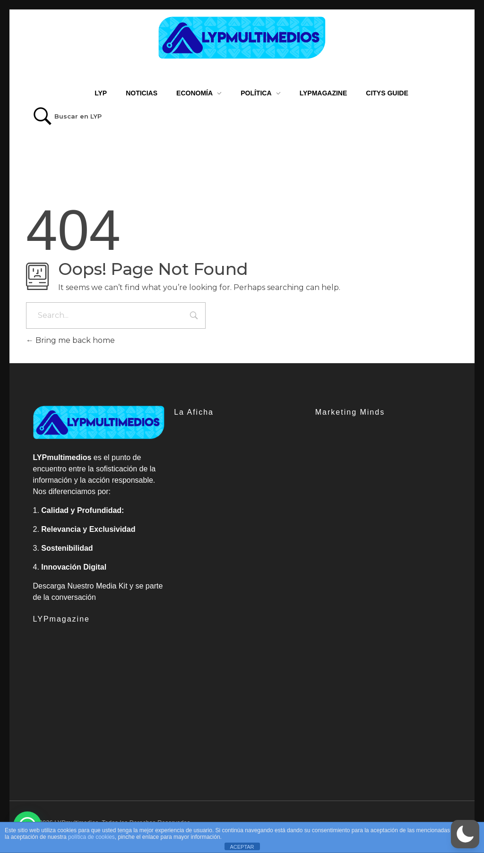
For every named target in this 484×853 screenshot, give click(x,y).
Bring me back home (70, 340)
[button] (465, 834)
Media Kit (112, 586)
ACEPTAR (242, 847)
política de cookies (91, 837)
